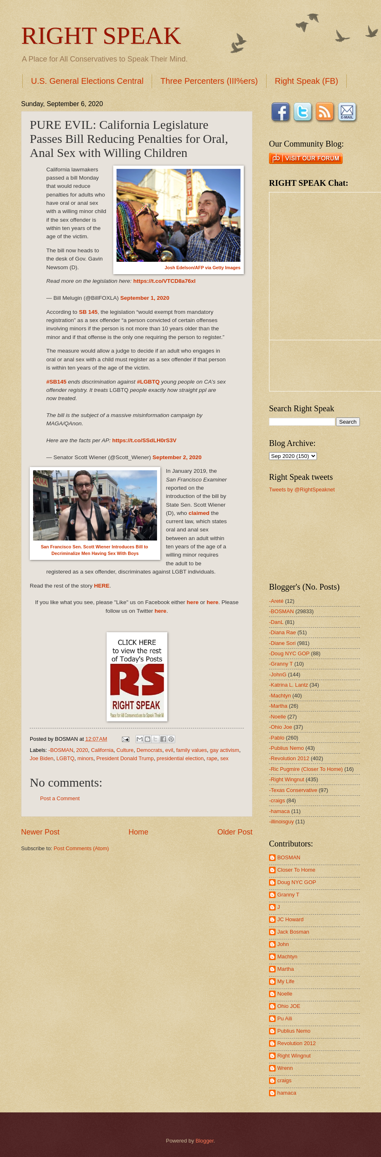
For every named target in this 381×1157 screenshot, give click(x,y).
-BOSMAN (60, 750)
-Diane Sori (282, 643)
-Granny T (281, 664)
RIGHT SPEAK (101, 35)
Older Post (234, 832)
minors (85, 758)
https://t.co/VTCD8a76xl (164, 281)
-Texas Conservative (293, 790)
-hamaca (279, 811)
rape (212, 758)
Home (138, 832)
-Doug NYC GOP (289, 653)
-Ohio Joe (280, 727)
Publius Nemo (293, 1031)
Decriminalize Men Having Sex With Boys (94, 553)
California (102, 750)
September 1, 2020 (144, 298)
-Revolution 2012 (289, 758)
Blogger (204, 1141)
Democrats (149, 750)
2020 (82, 750)
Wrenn (285, 1068)
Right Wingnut (294, 1056)
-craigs (277, 800)
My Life (286, 981)
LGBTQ (65, 758)
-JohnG (277, 674)
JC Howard (290, 919)
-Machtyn (280, 695)
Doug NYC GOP (296, 882)
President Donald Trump (125, 758)
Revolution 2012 (296, 1043)
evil (169, 750)
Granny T (288, 894)
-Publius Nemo (286, 748)
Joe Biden (41, 758)
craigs (284, 1080)
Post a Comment (60, 798)
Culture (125, 750)
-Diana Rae (282, 632)
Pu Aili (284, 1018)
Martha (285, 969)
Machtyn (287, 956)
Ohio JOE (288, 1006)
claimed (198, 513)
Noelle (285, 994)
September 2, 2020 (177, 457)
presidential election (180, 758)
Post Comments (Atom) (81, 848)
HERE (102, 586)
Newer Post (40, 832)
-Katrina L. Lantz (288, 685)
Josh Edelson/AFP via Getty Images (203, 267)
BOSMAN (288, 857)
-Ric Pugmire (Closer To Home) (306, 769)
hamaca (286, 1093)
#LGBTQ (148, 382)
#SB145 (56, 382)
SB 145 (88, 312)
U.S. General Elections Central (87, 80)
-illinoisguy (281, 821)
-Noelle (277, 717)
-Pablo (276, 738)
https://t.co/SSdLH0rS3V (144, 440)
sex (224, 758)
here (193, 602)
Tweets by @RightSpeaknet (302, 489)
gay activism (224, 750)
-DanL (276, 622)
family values (191, 750)
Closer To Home (296, 870)
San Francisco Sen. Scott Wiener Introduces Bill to (95, 546)
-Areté (276, 601)
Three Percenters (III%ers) (209, 80)
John (283, 944)
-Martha (278, 706)
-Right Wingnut (286, 779)
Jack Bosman (293, 932)
